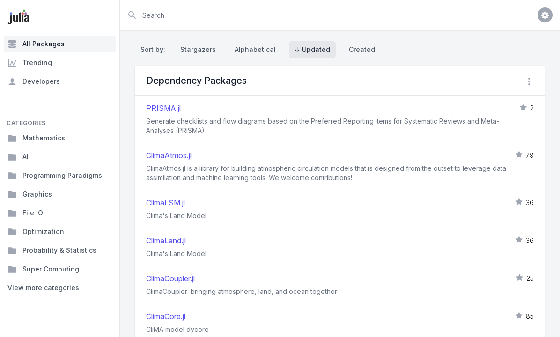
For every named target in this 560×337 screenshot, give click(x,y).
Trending (29, 62)
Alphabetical (255, 49)
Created (362, 49)
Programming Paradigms (54, 175)
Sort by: (154, 49)
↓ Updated (312, 49)
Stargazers (198, 49)
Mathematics (36, 138)
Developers (33, 81)
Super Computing (43, 269)
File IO (25, 213)
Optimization (35, 231)
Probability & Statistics (51, 250)
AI (18, 156)
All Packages (36, 44)
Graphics (29, 194)
